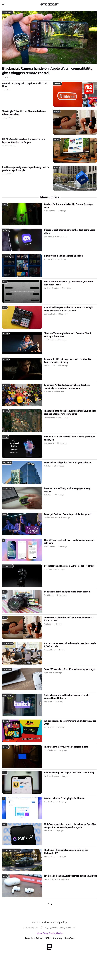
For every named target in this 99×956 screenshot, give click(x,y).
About (35, 922)
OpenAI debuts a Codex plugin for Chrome (64, 798)
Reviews (57, 139)
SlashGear (69, 938)
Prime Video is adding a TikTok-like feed (63, 256)
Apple (56, 167)
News (5, 282)
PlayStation (7, 463)
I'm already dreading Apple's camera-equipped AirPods (70, 876)
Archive (45, 922)
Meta (4, 824)
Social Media (7, 695)
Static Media (36, 928)
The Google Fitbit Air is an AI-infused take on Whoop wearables (24, 112)
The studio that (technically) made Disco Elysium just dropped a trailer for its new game (70, 412)
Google (56, 111)
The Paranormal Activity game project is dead (66, 747)
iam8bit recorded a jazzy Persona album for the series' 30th (70, 722)
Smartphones (7, 12)
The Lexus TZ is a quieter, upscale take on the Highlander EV (66, 851)
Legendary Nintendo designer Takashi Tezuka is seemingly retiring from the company (67, 386)
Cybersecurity (8, 643)
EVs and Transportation (11, 850)
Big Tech (6, 230)
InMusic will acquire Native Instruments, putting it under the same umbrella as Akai (68, 309)
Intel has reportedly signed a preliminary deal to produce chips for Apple (25, 168)
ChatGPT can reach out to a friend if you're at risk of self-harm (69, 541)
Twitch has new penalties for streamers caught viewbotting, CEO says (66, 696)
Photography (7, 566)
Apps (4, 773)
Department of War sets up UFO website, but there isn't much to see (68, 283)
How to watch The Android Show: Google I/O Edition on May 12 (69, 438)
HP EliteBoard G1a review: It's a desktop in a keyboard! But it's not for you (23, 140)
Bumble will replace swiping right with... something (69, 773)
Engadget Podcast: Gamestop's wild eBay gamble (68, 514)
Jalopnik (29, 938)
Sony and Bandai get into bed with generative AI (67, 463)
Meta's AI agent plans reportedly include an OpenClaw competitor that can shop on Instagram (70, 825)
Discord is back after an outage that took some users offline (69, 231)
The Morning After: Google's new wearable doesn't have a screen (68, 619)
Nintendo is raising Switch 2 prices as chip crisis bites (24, 85)
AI (3, 540)
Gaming (5, 333)
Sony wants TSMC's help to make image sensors (67, 592)
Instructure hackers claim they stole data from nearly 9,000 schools (70, 645)
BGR (47, 938)
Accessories (7, 488)
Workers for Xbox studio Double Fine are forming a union (68, 205)
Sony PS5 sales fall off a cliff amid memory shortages (69, 669)
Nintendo (57, 83)
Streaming (6, 256)
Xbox (5, 204)
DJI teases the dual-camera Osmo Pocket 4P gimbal (69, 566)
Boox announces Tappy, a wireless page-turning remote (67, 489)
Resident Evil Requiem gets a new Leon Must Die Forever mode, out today (67, 360)
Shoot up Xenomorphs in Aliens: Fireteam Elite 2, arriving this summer (68, 334)
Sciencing (57, 938)
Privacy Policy (60, 922)
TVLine (39, 938)
